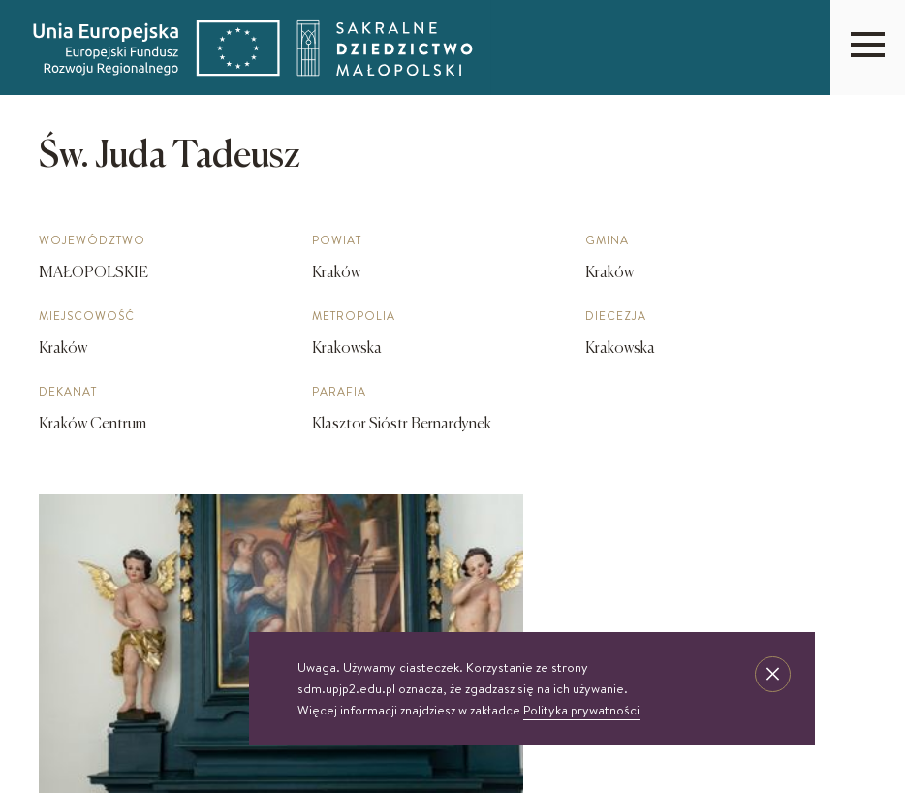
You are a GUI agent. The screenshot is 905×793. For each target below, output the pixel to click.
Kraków (63, 349)
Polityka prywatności (581, 709)
